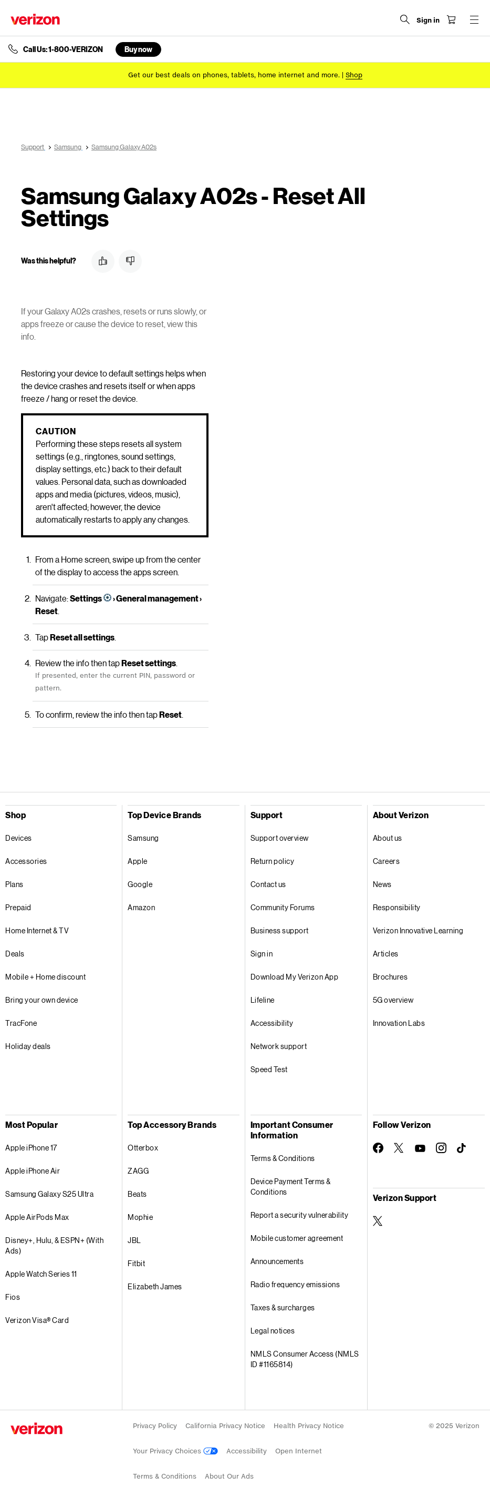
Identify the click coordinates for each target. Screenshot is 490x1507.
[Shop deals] (354, 75)
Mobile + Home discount (45, 976)
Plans (14, 884)
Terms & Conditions (283, 1158)
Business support (280, 930)
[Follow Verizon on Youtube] (420, 1148)
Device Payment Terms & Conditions (291, 1186)
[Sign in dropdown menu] (428, 20)
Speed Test (269, 1069)
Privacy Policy (155, 1426)
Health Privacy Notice (309, 1426)
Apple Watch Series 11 (41, 1273)
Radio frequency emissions (295, 1284)
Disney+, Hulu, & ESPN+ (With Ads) (54, 1245)
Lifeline (263, 999)
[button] (102, 261)
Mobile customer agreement (297, 1238)
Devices (18, 837)
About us (387, 837)
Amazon (141, 907)
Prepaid (18, 907)
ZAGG (138, 1170)
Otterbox (143, 1147)
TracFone (21, 1023)
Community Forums (283, 907)
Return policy (273, 861)
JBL (134, 1240)
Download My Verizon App (295, 976)
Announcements (277, 1261)
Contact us (268, 884)
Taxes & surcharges (283, 1307)
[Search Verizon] (404, 19)
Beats (137, 1193)
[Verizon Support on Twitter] (378, 1221)
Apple (138, 861)
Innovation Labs (399, 1023)
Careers (386, 861)
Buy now (138, 49)
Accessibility (272, 1023)
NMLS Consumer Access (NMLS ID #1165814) (305, 1359)
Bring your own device (41, 999)
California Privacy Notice (225, 1426)
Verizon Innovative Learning (418, 930)
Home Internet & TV (37, 930)
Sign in (262, 953)
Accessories (26, 861)
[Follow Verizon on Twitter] (399, 1148)
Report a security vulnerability (300, 1214)
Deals (15, 953)
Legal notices (273, 1330)
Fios (12, 1296)
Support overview (280, 837)
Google (140, 884)
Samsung (143, 837)
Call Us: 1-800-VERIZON (63, 49)
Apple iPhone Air (32, 1170)
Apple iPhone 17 (31, 1147)
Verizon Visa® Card (37, 1320)
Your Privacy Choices (175, 1451)
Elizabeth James (155, 1286)
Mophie (140, 1217)
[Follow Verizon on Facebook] (378, 1148)
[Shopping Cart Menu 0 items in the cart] (451, 19)
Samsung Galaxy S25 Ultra (49, 1193)
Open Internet (298, 1451)
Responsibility (397, 907)
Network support (279, 1046)
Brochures (390, 976)
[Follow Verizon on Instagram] (441, 1148)
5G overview (393, 999)
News (382, 884)
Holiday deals (28, 1046)
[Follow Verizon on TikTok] (462, 1148)
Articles (386, 953)
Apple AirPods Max (37, 1217)
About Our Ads (229, 1476)
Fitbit (136, 1263)
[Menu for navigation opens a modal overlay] (474, 19)
